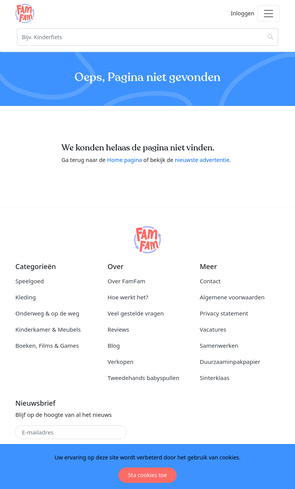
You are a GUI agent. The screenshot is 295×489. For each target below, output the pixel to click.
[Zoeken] (147, 37)
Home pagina (124, 160)
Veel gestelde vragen (136, 313)
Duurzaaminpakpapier (230, 361)
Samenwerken (219, 345)
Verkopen (120, 361)
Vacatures (213, 329)
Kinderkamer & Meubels (48, 329)
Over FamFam (126, 281)
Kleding (25, 297)
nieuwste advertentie (202, 160)
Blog (114, 345)
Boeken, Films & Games (47, 345)
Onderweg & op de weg (47, 313)
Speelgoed (29, 281)
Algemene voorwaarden (232, 297)
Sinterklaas (214, 378)
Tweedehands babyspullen (143, 378)
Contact (210, 281)
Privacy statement (224, 313)
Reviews (118, 329)
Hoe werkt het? (128, 297)
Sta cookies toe (147, 475)
